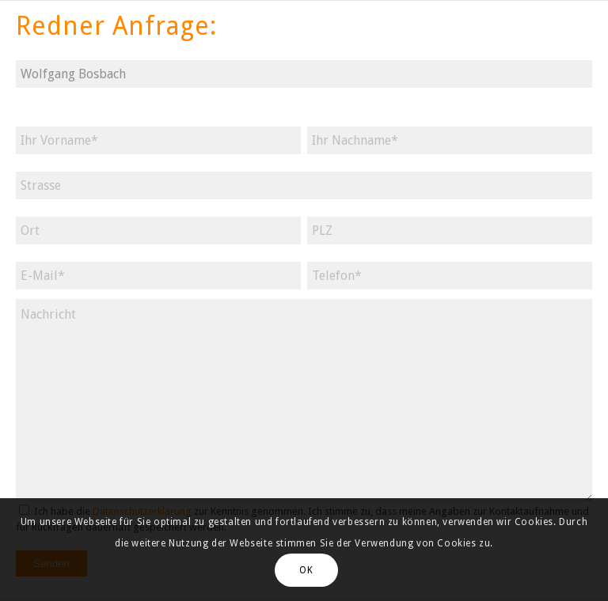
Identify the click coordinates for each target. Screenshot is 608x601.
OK (306, 570)
